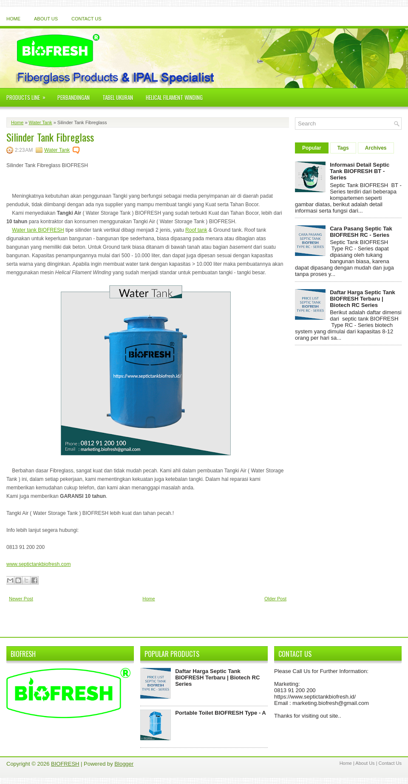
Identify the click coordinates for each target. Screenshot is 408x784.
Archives (376, 148)
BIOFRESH (65, 764)
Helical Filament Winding (174, 97)
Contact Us (86, 18)
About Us (46, 18)
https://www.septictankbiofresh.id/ (315, 696)
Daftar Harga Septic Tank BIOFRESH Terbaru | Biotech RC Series (362, 298)
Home (13, 18)
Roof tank (196, 230)
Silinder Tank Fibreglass (50, 135)
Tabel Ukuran (117, 97)
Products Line (28, 95)
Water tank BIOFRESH (38, 230)
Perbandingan (73, 97)
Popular (311, 148)
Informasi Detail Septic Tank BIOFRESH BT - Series (359, 171)
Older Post (275, 598)
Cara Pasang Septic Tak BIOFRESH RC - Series (361, 231)
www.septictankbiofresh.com (38, 564)
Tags (343, 148)
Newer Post (21, 598)
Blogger (123, 764)
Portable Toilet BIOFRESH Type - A (220, 713)
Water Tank (40, 122)
